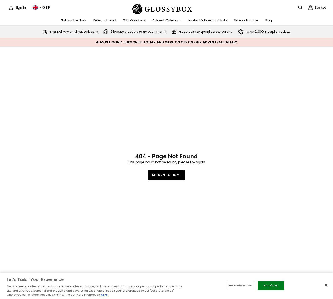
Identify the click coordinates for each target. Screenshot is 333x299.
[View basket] (317, 7)
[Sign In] (17, 7)
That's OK (271, 286)
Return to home (166, 175)
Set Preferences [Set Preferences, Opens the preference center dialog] (240, 286)
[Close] (326, 285)
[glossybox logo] (166, 9)
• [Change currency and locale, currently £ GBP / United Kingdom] (42, 7)
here (104, 295)
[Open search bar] (300, 7)
